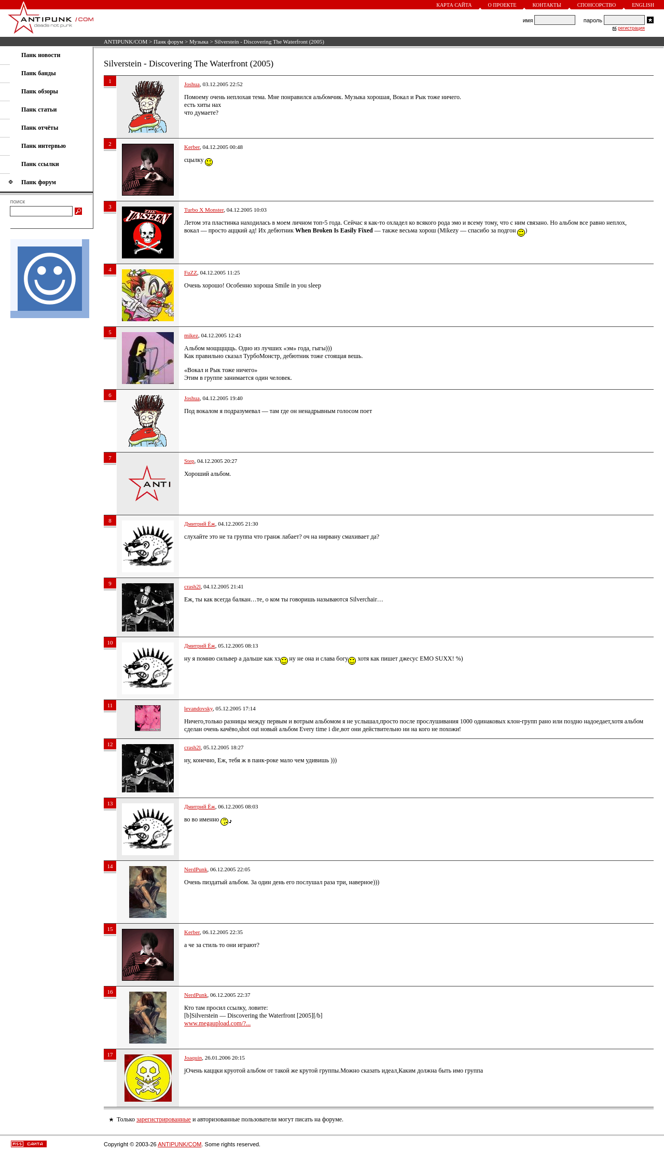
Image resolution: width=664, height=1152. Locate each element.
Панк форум (168, 41)
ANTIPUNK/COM (125, 41)
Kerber (192, 147)
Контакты (546, 5)
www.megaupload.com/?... (217, 1023)
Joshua (192, 84)
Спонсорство (596, 5)
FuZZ (190, 272)
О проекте (502, 5)
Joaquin (193, 1057)
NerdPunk (196, 869)
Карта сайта (454, 5)
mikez (191, 335)
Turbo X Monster (204, 210)
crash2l (192, 586)
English (643, 5)
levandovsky (198, 708)
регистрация (631, 28)
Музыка (199, 41)
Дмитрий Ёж (199, 523)
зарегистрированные (163, 1119)
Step (189, 461)
